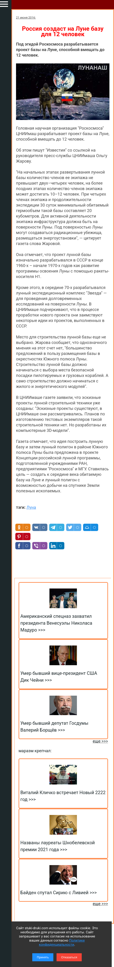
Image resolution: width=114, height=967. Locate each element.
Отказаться (69, 957)
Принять (43, 957)
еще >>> (100, 741)
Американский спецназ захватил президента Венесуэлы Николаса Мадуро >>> (56, 623)
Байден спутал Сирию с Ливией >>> (58, 892)
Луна (31, 507)
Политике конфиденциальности (62, 942)
